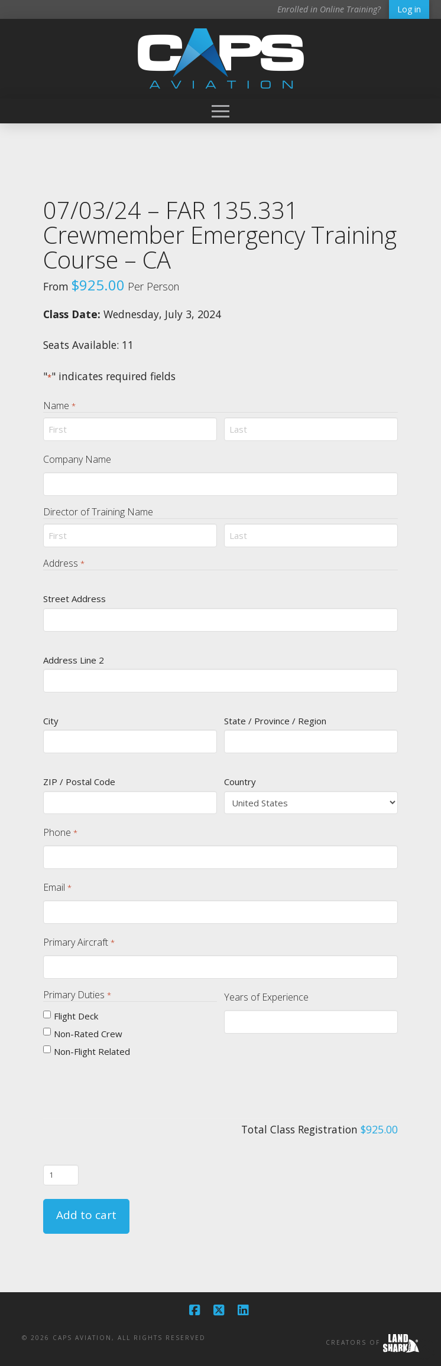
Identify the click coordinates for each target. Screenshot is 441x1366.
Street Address (74, 598)
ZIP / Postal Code (79, 781)
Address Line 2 (73, 660)
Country (240, 781)
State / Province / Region (275, 721)
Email (57, 887)
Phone (60, 832)
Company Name (77, 459)
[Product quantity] (61, 1175)
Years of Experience (266, 997)
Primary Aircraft (78, 942)
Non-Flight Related (92, 1051)
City (51, 721)
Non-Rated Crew (88, 1034)
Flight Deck (76, 1016)
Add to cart (86, 1215)
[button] (220, 111)
